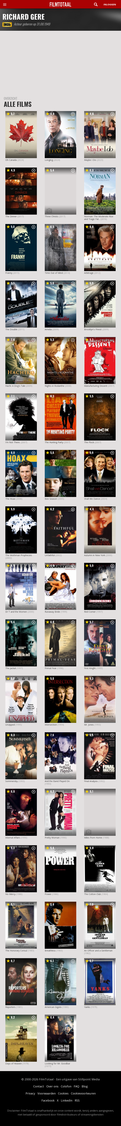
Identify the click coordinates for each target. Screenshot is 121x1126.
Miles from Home (93, 837)
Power (48, 894)
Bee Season (51, 498)
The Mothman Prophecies (18, 555)
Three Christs (51, 216)
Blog (85, 1086)
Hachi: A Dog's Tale (15, 385)
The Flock (89, 442)
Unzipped (10, 724)
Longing (49, 159)
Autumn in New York (94, 555)
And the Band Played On (57, 781)
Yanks (87, 1007)
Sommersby (11, 781)
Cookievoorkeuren (83, 1093)
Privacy (30, 1093)
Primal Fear (50, 668)
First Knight (90, 668)
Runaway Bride (52, 611)
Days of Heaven (13, 1063)
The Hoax (10, 498)
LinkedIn (66, 1100)
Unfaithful (50, 555)
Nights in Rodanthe (54, 385)
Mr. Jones (89, 724)
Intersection (51, 724)
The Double (11, 329)
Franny (8, 272)
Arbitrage (88, 272)
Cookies (63, 1093)
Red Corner (90, 611)
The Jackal (10, 668)
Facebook (48, 1100)
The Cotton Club (92, 894)
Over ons (52, 1086)
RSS (77, 1100)
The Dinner (11, 216)
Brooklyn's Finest (93, 329)
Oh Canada (11, 159)
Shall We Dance (92, 498)
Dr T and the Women (16, 611)
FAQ (76, 1086)
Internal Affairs (12, 837)
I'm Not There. (12, 442)
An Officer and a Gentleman (98, 950)
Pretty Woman (52, 837)
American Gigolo (53, 1007)
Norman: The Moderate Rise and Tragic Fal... (98, 218)
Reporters (10, 1007)
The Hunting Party (54, 442)
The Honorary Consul (16, 950)
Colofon (66, 1086)
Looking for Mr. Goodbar (57, 1063)
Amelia (48, 329)
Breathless (50, 950)
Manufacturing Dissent (95, 385)
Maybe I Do (90, 159)
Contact (38, 1086)
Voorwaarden (46, 1093)
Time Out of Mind (54, 272)
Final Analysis (91, 781)
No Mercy (10, 894)
